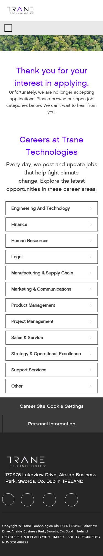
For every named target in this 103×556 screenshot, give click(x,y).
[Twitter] (49, 499)
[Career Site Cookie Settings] (51, 406)
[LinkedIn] (27, 499)
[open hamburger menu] (8, 28)
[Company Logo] (20, 10)
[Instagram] (71, 499)
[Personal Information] (52, 423)
